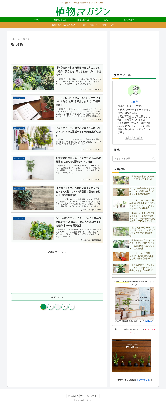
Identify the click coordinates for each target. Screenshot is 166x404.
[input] (134, 159)
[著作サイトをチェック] (127, 138)
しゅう (134, 101)
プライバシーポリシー (90, 396)
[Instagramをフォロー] (134, 138)
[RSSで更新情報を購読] (141, 138)
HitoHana (148, 321)
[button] (153, 158)
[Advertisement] (57, 55)
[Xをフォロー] (130, 138)
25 (64, 309)
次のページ (57, 298)
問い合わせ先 (72, 396)
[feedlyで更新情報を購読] (138, 138)
